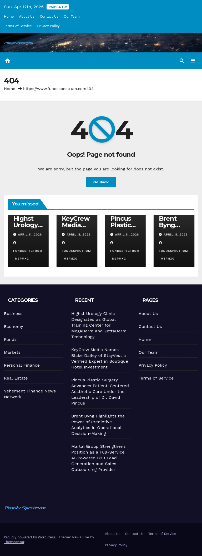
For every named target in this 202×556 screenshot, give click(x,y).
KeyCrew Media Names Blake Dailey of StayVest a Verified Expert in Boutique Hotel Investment (98, 358)
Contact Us (49, 16)
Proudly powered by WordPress (30, 537)
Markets (11, 352)
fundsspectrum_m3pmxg (27, 251)
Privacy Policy (48, 26)
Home (9, 16)
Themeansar (14, 542)
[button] (182, 60)
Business (11, 313)
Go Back (101, 182)
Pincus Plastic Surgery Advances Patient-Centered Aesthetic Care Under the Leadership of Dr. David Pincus (99, 391)
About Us (26, 16)
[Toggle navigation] (193, 60)
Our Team (72, 16)
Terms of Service (18, 26)
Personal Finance (21, 365)
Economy (12, 326)
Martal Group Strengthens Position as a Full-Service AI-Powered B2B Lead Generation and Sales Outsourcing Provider (98, 457)
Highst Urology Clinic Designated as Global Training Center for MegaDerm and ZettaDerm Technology (97, 325)
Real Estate (15, 378)
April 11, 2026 (30, 234)
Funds (8, 339)
